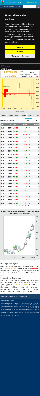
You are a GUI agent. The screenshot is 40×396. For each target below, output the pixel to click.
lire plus (17, 315)
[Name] (38, 6)
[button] (37, 2)
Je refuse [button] (20, 51)
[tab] (28, 120)
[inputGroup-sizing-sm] (29, 6)
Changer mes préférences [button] (20, 56)
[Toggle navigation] (2, 6)
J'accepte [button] (20, 47)
